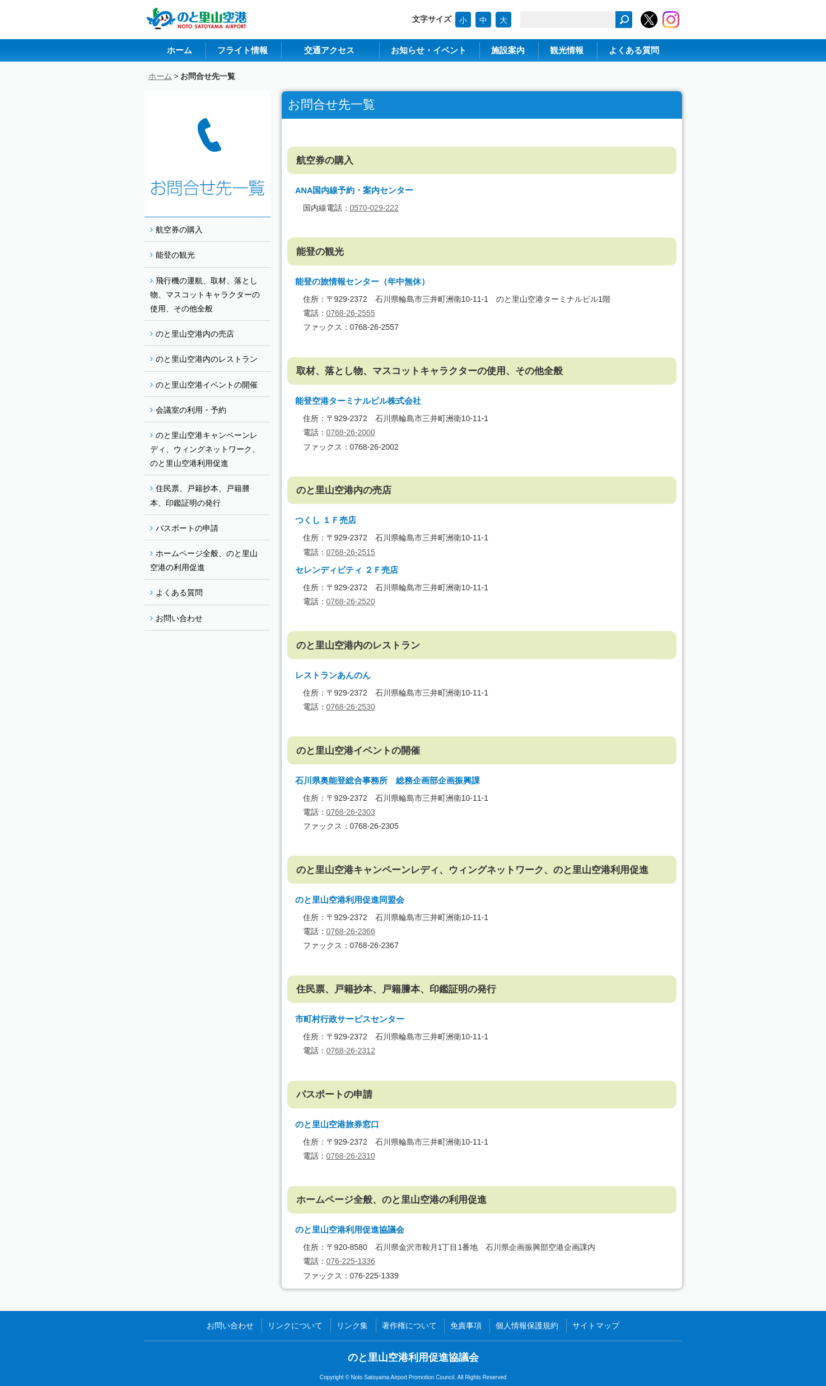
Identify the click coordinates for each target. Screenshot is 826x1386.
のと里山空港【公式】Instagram (670, 19)
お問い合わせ (179, 618)
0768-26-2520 (350, 601)
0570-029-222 (374, 207)
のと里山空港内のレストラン (207, 358)
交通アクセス (329, 50)
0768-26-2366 (350, 931)
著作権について (409, 1325)
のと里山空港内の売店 (195, 333)
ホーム (179, 50)
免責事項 (466, 1325)
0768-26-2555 (350, 313)
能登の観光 (175, 254)
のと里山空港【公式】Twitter (649, 19)
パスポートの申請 (187, 528)
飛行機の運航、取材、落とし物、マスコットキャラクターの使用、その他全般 (205, 294)
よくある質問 (634, 50)
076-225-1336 (350, 1261)
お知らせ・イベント (428, 50)
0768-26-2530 (350, 706)
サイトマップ (595, 1325)
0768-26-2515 (350, 552)
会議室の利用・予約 (191, 409)
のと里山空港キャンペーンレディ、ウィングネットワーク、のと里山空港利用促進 (205, 449)
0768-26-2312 (350, 1050)
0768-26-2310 (350, 1155)
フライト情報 (242, 50)
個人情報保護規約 (527, 1325)
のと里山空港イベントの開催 (207, 384)
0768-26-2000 (350, 432)
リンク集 (352, 1325)
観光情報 (567, 50)
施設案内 (508, 50)
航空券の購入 (179, 229)
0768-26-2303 (350, 812)
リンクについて (295, 1325)
